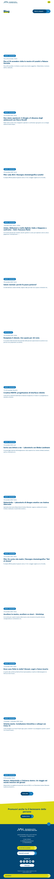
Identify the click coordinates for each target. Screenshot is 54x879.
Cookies (27, 870)
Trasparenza (20, 870)
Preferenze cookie (33, 870)
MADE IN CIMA (28, 872)
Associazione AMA (11, 2)
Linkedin (27, 861)
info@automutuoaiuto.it (28, 841)
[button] (48, 2)
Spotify (33, 861)
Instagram (24, 861)
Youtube (30, 861)
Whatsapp (27, 865)
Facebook (21, 861)
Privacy (24, 870)
